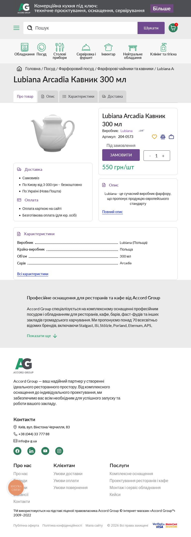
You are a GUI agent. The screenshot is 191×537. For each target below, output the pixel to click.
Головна (33, 68)
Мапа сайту (94, 525)
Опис (50, 96)
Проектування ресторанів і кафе (139, 481)
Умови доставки (68, 474)
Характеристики (81, 96)
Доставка (115, 96)
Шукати (151, 27)
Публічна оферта (26, 525)
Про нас (20, 474)
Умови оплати (66, 481)
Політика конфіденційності (62, 525)
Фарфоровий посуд (76, 68)
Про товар (25, 96)
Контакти (21, 501)
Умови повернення (70, 488)
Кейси (115, 494)
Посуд (49, 68)
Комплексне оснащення (131, 474)
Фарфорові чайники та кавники (125, 68)
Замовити (121, 155)
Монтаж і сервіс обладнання (135, 488)
